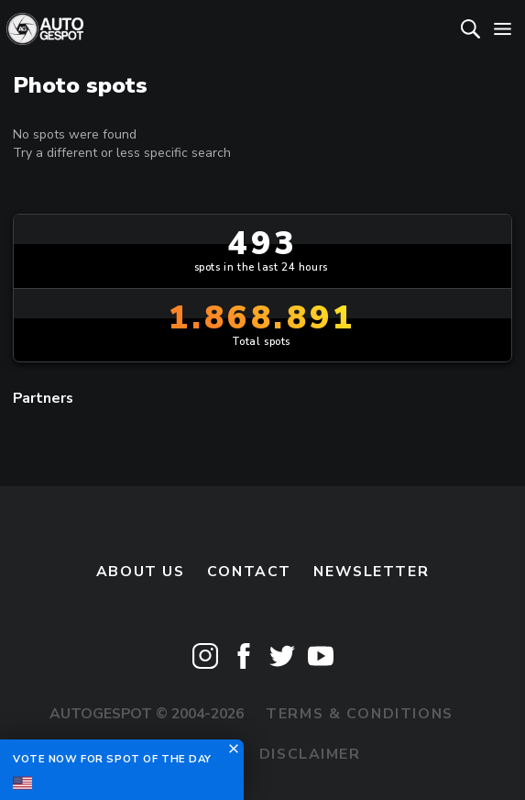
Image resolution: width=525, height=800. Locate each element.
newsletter (371, 571)
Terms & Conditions (359, 714)
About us (140, 571)
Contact (249, 571)
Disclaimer (310, 754)
